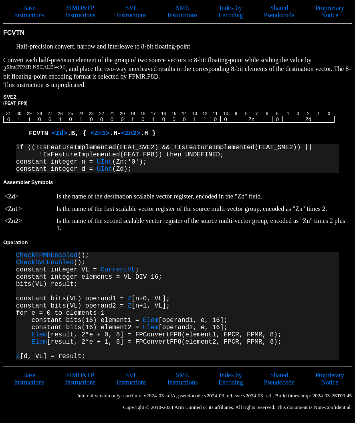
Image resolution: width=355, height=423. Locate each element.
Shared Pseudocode (279, 11)
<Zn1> (100, 133)
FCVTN (40, 133)
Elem (150, 320)
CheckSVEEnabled (45, 262)
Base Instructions (29, 11)
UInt (104, 162)
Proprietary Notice (329, 11)
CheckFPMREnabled (47, 255)
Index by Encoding (230, 11)
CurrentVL (118, 269)
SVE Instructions (131, 11)
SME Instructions (182, 11)
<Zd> (59, 133)
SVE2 (15, 99)
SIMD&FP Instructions (80, 11)
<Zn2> (130, 133)
